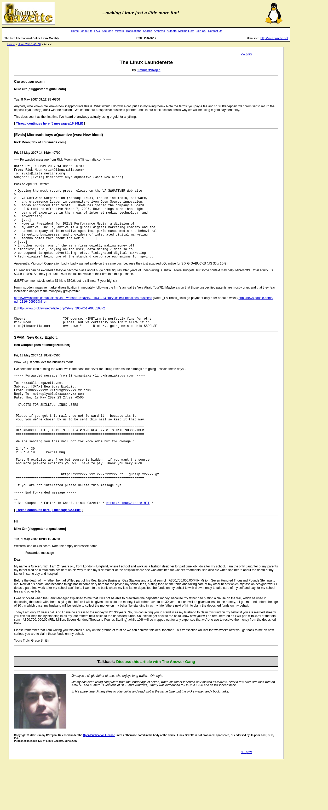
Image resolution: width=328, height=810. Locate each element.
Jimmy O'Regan (148, 70)
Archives (159, 30)
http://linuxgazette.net (274, 38)
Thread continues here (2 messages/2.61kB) (48, 558)
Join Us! (201, 30)
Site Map (107, 30)
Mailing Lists (186, 30)
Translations (133, 30)
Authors (172, 30)
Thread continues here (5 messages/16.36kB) (49, 123)
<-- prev (246, 54)
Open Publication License (99, 783)
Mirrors (119, 30)
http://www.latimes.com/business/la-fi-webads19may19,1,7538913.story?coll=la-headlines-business (83, 316)
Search (147, 30)
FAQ (97, 30)
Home (75, 30)
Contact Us (215, 30)
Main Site (86, 30)
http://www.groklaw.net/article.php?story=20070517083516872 (61, 326)
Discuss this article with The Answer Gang (155, 710)
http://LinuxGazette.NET (128, 551)
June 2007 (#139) (29, 44)
